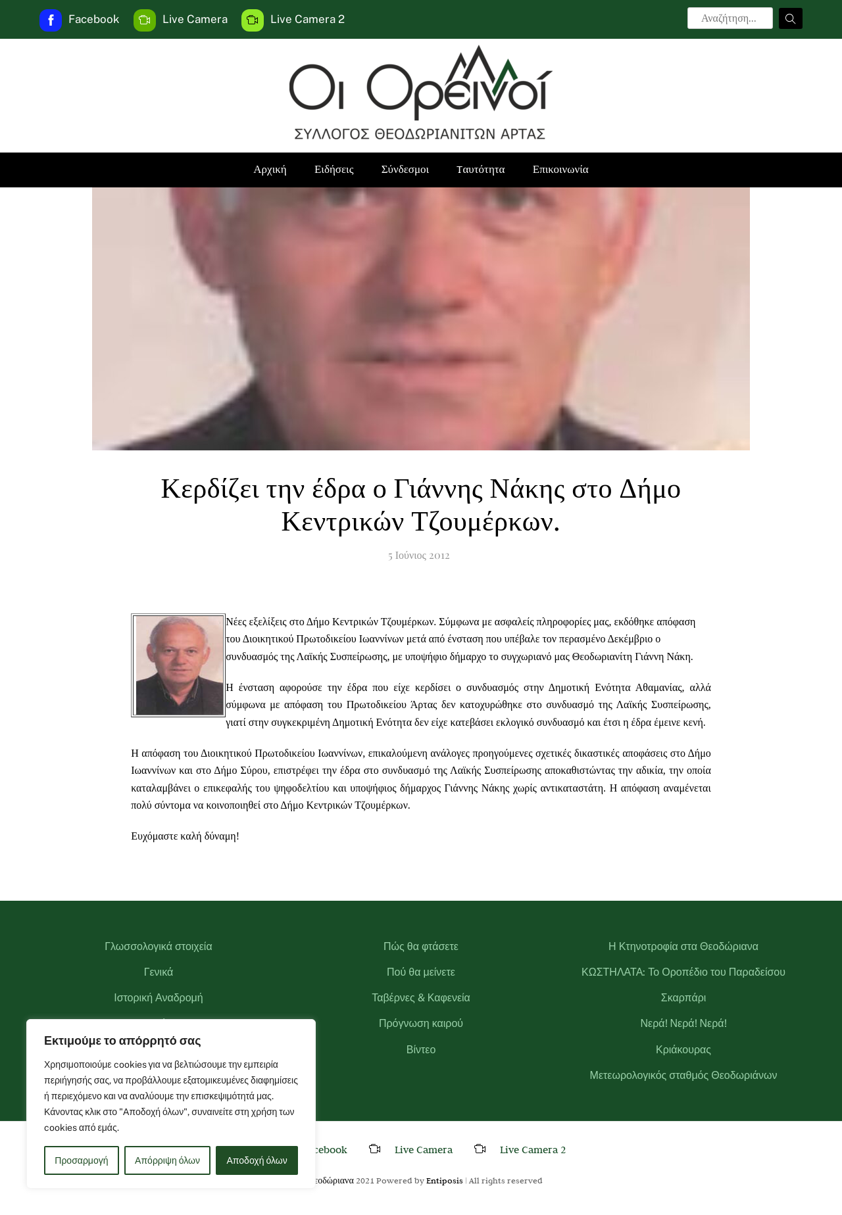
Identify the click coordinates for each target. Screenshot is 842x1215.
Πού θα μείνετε (421, 972)
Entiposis (444, 1180)
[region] (171, 1104)
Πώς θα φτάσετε (421, 946)
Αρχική (269, 169)
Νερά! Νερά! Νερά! (683, 1023)
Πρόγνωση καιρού (421, 1023)
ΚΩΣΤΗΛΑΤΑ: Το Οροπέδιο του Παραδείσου (683, 972)
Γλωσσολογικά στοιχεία (158, 946)
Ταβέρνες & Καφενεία (421, 997)
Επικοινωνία (561, 169)
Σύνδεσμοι (406, 169)
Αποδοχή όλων (257, 1160)
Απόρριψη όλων (167, 1160)
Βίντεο (421, 1049)
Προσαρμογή (81, 1160)
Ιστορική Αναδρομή (158, 997)
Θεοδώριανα (330, 1180)
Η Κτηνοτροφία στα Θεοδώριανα (683, 946)
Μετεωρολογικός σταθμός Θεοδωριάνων (684, 1075)
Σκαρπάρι (683, 997)
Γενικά (159, 972)
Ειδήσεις (333, 169)
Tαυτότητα (481, 169)
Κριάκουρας (683, 1049)
